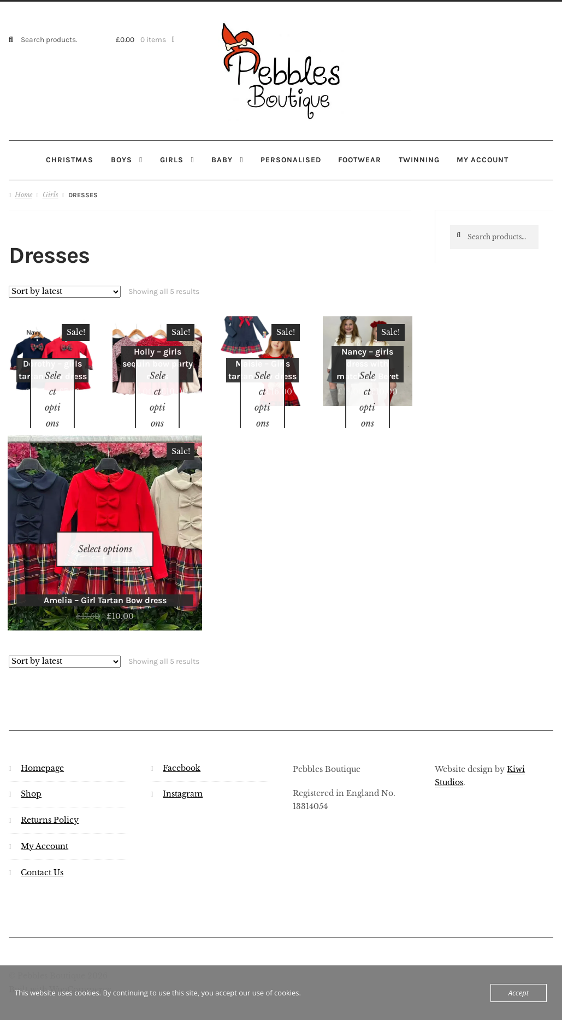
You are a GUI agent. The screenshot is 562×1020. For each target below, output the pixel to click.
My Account (44, 818)
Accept (518, 993)
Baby (222, 159)
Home (23, 194)
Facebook (181, 739)
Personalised (291, 159)
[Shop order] (65, 291)
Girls (172, 159)
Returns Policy (50, 792)
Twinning (419, 159)
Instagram (183, 765)
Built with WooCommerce (60, 961)
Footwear (359, 159)
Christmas (69, 159)
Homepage (42, 739)
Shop (31, 765)
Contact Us (42, 843)
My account (482, 159)
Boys (121, 159)
